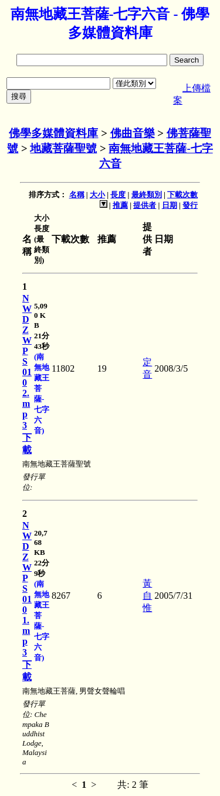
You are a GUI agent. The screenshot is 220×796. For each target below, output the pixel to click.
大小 (97, 194)
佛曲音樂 (132, 133)
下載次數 (182, 194)
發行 (190, 205)
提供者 (144, 205)
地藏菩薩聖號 (63, 148)
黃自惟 (147, 595)
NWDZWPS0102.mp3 (27, 361)
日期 (169, 205)
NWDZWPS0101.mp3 (27, 588)
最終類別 (146, 194)
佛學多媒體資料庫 (53, 133)
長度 (118, 194)
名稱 (76, 194)
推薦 (120, 205)
